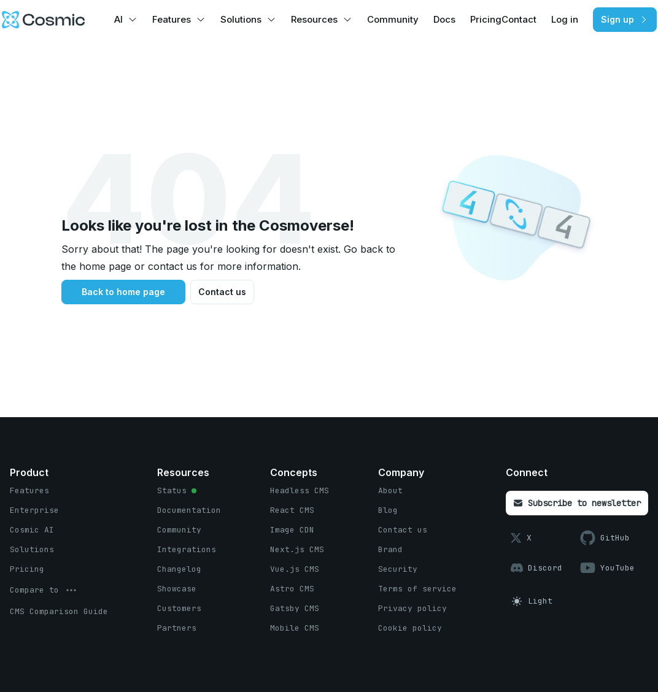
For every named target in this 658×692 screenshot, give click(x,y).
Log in (564, 19)
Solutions (240, 19)
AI (118, 19)
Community (393, 19)
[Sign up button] (625, 19)
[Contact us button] (222, 292)
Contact (518, 19)
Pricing (485, 19)
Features (171, 19)
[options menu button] (44, 590)
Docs (444, 19)
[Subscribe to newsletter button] (577, 503)
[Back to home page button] (123, 292)
